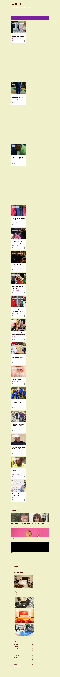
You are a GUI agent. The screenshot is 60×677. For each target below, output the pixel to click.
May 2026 (16, 644)
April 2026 (16, 646)
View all (14, 18)
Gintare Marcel (34, 674)
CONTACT (32, 12)
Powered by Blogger (30, 672)
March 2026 (16, 648)
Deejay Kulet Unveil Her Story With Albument (20, 538)
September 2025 (17, 659)
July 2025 (15, 664)
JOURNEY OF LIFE (26, 12)
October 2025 (16, 657)
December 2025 (17, 653)
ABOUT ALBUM (39, 12)
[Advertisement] (18, 62)
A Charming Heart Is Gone (16, 552)
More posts (18, 507)
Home (13, 12)
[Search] (48, 3)
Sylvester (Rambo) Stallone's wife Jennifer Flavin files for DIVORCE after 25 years (27, 523)
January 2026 (16, 651)
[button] (24, 41)
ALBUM (16, 3)
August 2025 (16, 662)
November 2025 (17, 655)
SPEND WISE (19, 12)
